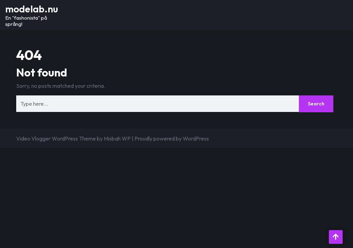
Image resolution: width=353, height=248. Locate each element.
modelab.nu (31, 9)
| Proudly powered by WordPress (170, 138)
